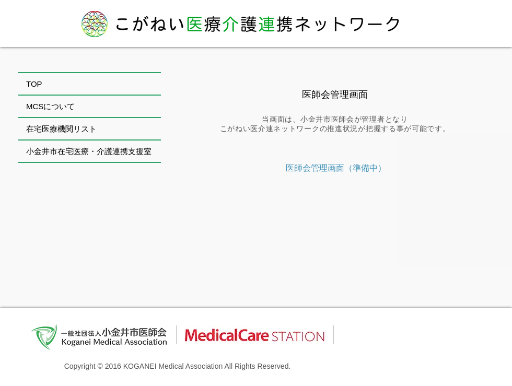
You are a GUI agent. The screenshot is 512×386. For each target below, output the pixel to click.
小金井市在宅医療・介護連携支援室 (89, 151)
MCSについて (50, 106)
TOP (34, 83)
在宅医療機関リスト (61, 128)
